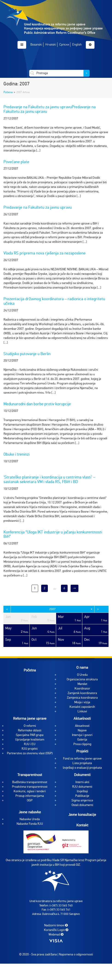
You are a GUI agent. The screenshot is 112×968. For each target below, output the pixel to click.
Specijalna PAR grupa (29, 735)
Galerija (82, 739)
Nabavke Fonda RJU (30, 824)
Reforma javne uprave (29, 718)
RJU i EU (29, 744)
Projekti (82, 751)
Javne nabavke (30, 812)
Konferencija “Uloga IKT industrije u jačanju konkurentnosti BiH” (52, 534)
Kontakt (82, 825)
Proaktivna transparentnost (29, 787)
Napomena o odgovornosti (76, 954)
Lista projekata (82, 763)
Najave (82, 730)
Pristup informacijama (29, 796)
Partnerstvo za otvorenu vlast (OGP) (30, 753)
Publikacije (82, 796)
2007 (52, 609)
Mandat (82, 684)
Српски (64, 44)
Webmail (56, 934)
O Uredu (82, 675)
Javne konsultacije (82, 814)
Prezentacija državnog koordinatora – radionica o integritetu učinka (54, 301)
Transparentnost (29, 775)
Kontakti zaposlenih (82, 707)
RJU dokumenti (82, 787)
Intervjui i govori (82, 735)
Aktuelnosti (82, 718)
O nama (82, 667)
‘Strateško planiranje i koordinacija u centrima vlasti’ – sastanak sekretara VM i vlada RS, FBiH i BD (49, 479)
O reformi (30, 726)
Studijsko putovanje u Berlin (27, 353)
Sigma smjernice (82, 800)
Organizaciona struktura (82, 679)
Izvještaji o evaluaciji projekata (82, 768)
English (77, 44)
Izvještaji (82, 791)
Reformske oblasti (29, 730)
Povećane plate (16, 161)
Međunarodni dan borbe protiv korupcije (37, 403)
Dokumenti (82, 775)
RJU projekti (30, 749)
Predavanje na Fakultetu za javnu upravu (37, 207)
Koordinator (82, 688)
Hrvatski (50, 44)
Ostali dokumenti (82, 805)
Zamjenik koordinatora (82, 693)
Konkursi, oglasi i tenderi (30, 791)
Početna (8, 92)
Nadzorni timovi (56, 925)
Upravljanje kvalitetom (29, 739)
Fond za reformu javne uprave (82, 758)
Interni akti (82, 782)
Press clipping (82, 744)
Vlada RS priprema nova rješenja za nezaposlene (44, 253)
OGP (29, 800)
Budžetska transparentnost (29, 782)
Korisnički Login (56, 930)
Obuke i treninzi (16, 454)
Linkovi (82, 711)
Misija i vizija (82, 702)
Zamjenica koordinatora (82, 698)
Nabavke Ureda (30, 819)
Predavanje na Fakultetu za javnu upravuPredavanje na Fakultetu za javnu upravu (49, 109)
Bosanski (36, 44)
